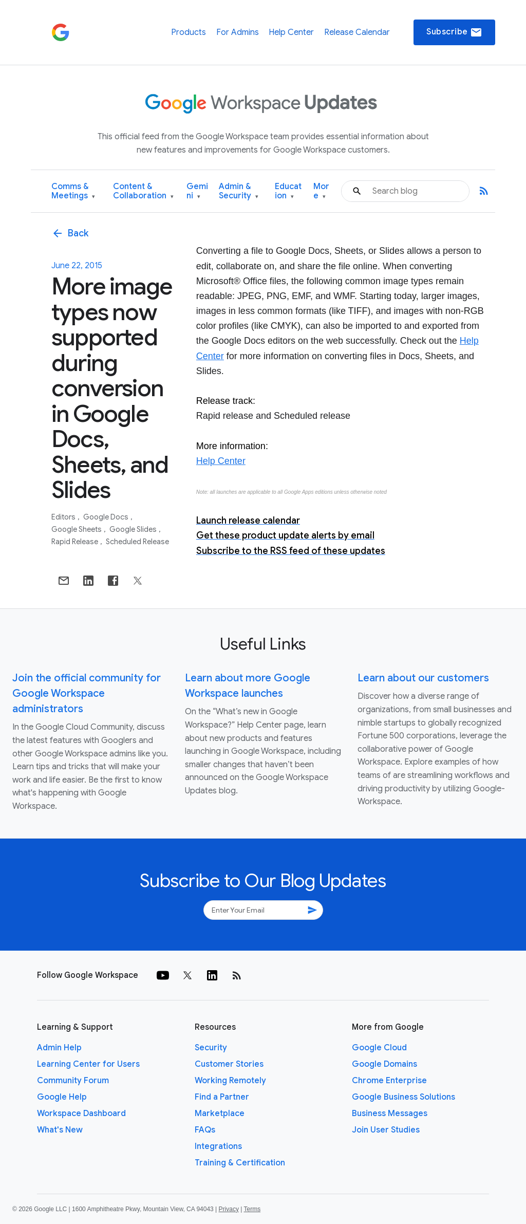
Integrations (218, 1146)
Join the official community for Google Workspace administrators (86, 693)
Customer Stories (229, 1064)
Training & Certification (240, 1163)
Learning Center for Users (88, 1064)
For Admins (237, 32)
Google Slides (133, 529)
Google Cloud (379, 1048)
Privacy (229, 1209)
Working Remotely (230, 1080)
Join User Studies (386, 1130)
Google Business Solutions (403, 1097)
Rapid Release (75, 541)
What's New (60, 1130)
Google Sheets (77, 529)
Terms (251, 1209)
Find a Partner (222, 1097)
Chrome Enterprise (389, 1080)
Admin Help (59, 1048)
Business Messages (389, 1113)
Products (188, 32)
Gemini (197, 191)
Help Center (291, 32)
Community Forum (73, 1080)
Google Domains (384, 1064)
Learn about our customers (423, 678)
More (321, 191)
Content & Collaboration (143, 191)
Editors (64, 517)
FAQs (205, 1130)
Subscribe (454, 32)
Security (211, 1048)
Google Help (62, 1097)
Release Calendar (357, 32)
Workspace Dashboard (81, 1113)
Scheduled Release (137, 541)
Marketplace (220, 1113)
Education (288, 191)
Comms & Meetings (73, 191)
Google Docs (106, 517)
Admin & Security (238, 191)
